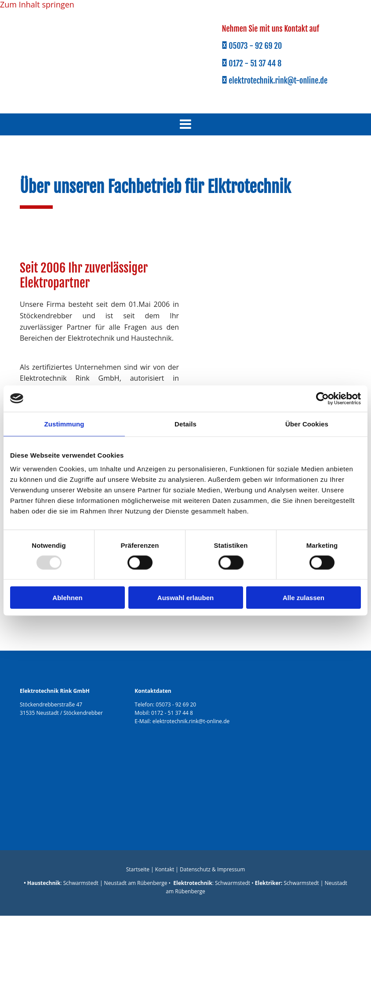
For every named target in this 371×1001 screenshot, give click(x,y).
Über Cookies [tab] (306, 423)
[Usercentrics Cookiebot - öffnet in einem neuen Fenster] (322, 398)
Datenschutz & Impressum (212, 869)
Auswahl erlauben (185, 597)
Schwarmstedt (80, 883)
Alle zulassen (303, 597)
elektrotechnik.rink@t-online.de (191, 721)
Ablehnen (67, 597)
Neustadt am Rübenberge (135, 883)
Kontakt (164, 869)
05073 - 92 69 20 (176, 704)
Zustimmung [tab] (64, 423)
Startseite (137, 869)
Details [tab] (185, 423)
